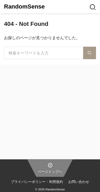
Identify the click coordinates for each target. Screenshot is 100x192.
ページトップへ (50, 168)
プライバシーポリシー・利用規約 (37, 182)
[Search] (92, 7)
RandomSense (24, 6)
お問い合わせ (78, 182)
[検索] (89, 53)
